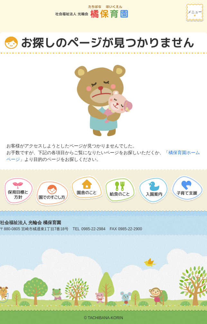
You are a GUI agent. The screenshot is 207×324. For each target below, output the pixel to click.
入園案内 (153, 190)
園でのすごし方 (52, 191)
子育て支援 (187, 190)
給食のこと (120, 190)
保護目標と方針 (18, 191)
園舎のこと (87, 191)
